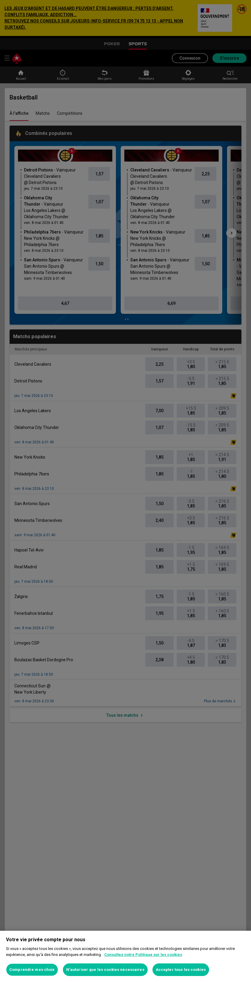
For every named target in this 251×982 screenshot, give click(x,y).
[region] (125, 956)
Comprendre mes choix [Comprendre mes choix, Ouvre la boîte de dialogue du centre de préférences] (32, 969)
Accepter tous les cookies (181, 969)
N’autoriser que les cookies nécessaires (105, 969)
